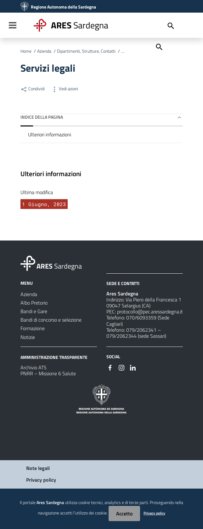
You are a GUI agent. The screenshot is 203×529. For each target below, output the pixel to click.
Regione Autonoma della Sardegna (63, 7)
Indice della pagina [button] (41, 117)
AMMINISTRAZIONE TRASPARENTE (53, 357)
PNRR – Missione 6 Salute (48, 373)
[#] (110, 367)
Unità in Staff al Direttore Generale (152, 51)
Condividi (32, 88)
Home (25, 51)
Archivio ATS (33, 367)
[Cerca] (158, 46)
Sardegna (79, 25)
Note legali (38, 468)
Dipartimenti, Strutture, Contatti (86, 51)
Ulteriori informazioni (49, 134)
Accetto (124, 513)
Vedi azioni (64, 88)
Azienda (44, 51)
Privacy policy (41, 480)
